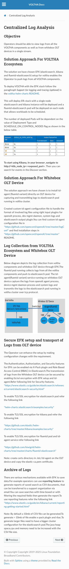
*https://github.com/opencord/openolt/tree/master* (31, 234)
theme (34, 560)
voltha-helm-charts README (23, 93)
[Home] (5, 15)
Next (59, 540)
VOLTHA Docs (36, 4)
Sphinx (18, 560)
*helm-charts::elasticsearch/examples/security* (29, 407)
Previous (12, 540)
